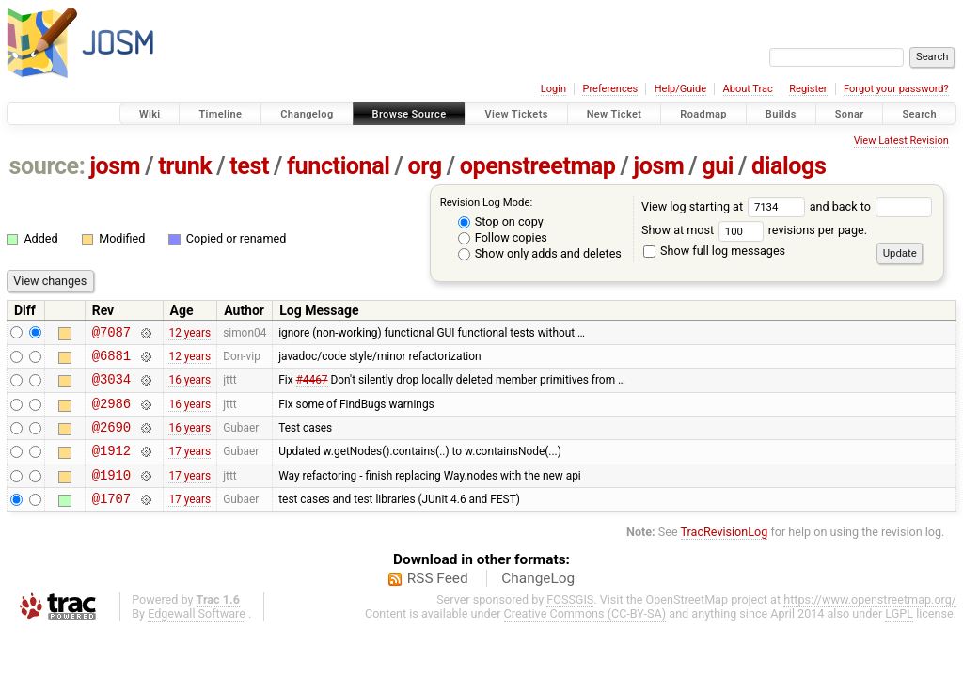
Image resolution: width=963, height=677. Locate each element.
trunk (185, 166)
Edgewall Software (196, 636)
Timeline (220, 114)
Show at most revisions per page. (754, 230)
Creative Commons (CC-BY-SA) (585, 636)
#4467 (312, 387)
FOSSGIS (569, 622)
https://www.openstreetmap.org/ (869, 622)
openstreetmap (538, 166)
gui (718, 166)
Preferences (610, 89)
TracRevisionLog (724, 554)
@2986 (111, 414)
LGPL (899, 636)
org (425, 166)
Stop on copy (501, 221)
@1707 (111, 520)
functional (338, 166)
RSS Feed (437, 600)
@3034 (111, 387)
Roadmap (703, 114)
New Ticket (614, 114)
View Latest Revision (901, 140)
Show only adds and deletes (540, 253)
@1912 (111, 467)
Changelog (306, 114)
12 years (189, 333)
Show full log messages (714, 251)
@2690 (111, 440)
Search (919, 114)
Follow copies (502, 237)
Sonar (849, 114)
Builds (781, 114)
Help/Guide (680, 89)
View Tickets (515, 114)
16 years (189, 387)
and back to (871, 206)
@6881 (111, 361)
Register (808, 89)
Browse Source (409, 114)
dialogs (788, 166)
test (249, 166)
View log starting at (725, 206)
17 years (189, 467)
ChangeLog (538, 600)
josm (114, 166)
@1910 (111, 494)
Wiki (150, 114)
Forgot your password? (896, 89)
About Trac (748, 89)
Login (553, 89)
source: (47, 166)
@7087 (111, 334)
